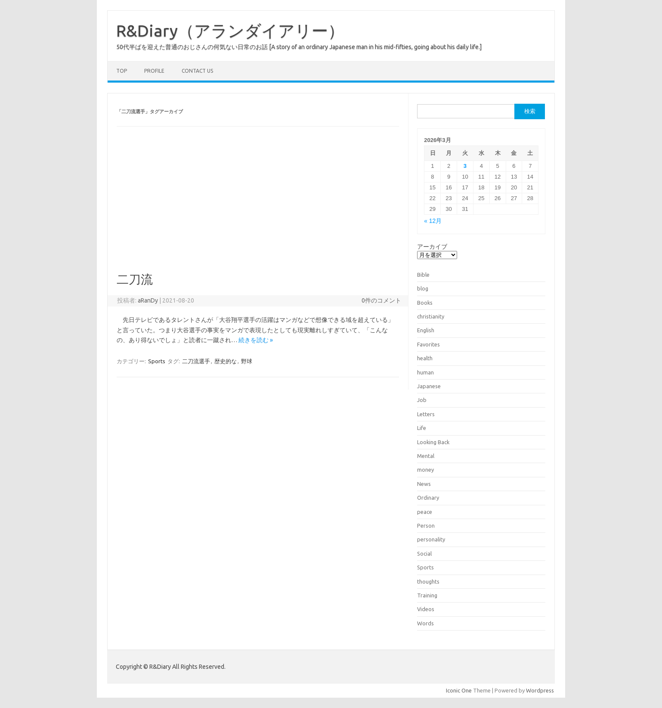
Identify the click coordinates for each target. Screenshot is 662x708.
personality (431, 539)
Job (422, 400)
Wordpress (540, 690)
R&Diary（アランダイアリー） (230, 31)
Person (426, 525)
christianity (430, 316)
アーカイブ (432, 246)
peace (424, 512)
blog (422, 288)
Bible (423, 275)
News (424, 484)
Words (425, 623)
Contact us (197, 71)
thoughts (428, 581)
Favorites (428, 344)
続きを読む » (255, 340)
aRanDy (148, 300)
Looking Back (433, 442)
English (425, 330)
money (425, 470)
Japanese (429, 386)
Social (424, 553)
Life (421, 428)
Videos (425, 609)
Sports (156, 361)
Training (427, 595)
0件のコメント (381, 300)
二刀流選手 (196, 361)
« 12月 (433, 221)
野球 (246, 361)
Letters (426, 414)
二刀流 (135, 279)
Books (425, 303)
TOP (121, 71)
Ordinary (428, 498)
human (425, 372)
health (425, 358)
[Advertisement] (258, 207)
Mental (425, 456)
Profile (154, 71)
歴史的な (225, 361)
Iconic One (459, 690)
